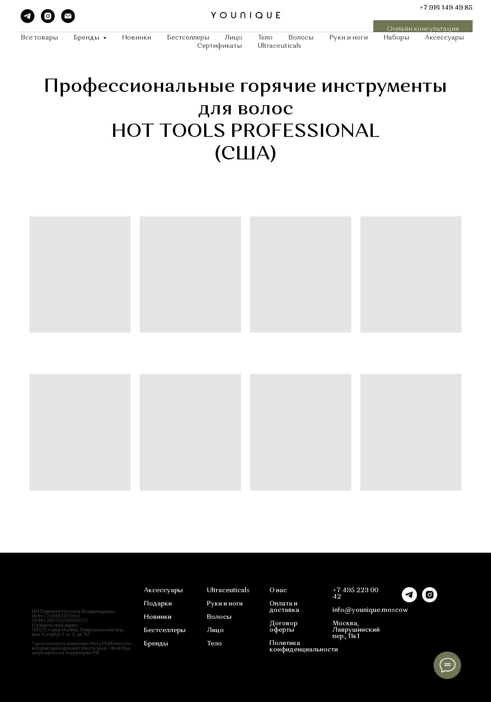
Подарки (158, 603)
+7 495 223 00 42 (355, 593)
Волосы (301, 37)
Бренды (156, 643)
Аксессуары (444, 37)
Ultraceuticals (279, 46)
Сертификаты (219, 46)
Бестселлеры (188, 37)
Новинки (136, 37)
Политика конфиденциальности (303, 646)
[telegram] (27, 16)
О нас (278, 590)
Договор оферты (283, 626)
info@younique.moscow (370, 610)
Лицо (233, 37)
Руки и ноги (348, 37)
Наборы (396, 37)
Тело (265, 37)
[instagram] (48, 16)
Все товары (39, 37)
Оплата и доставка (284, 606)
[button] (423, 29)
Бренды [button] (87, 37)
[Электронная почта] (68, 16)
